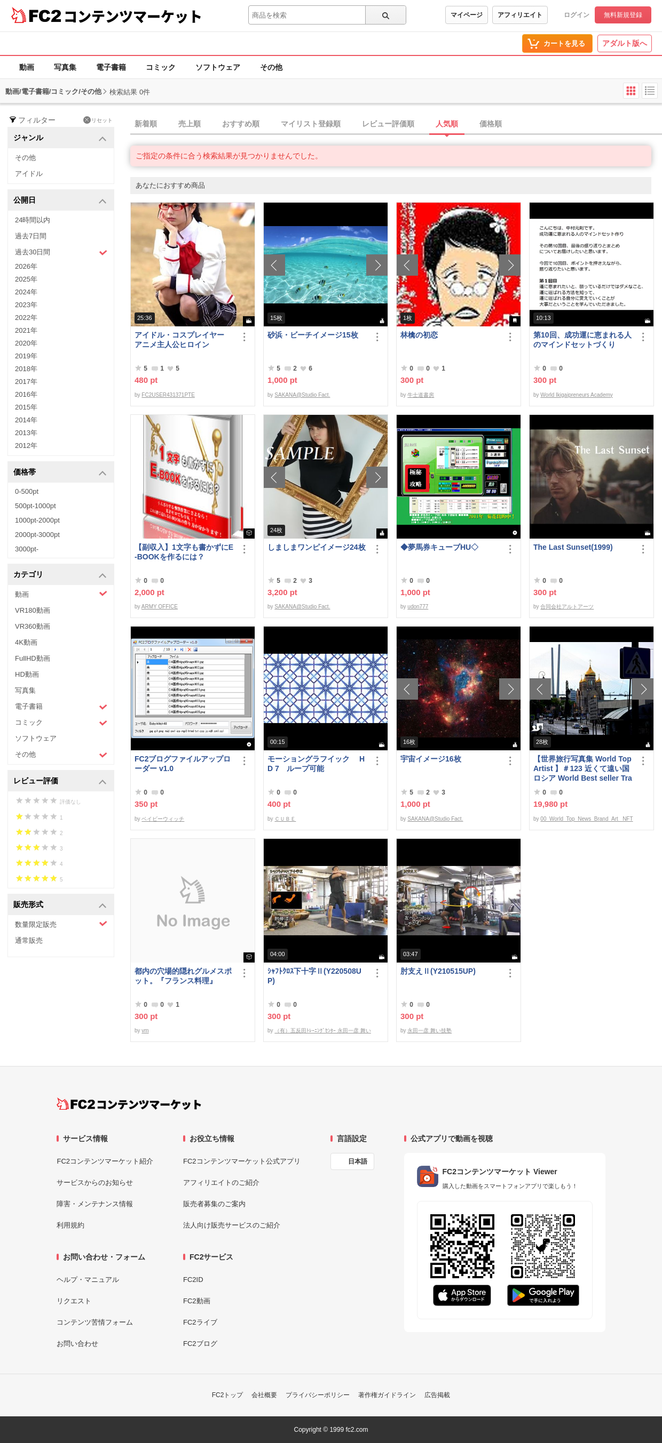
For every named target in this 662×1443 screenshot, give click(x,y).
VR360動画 (32, 626)
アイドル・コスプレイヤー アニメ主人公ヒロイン (183, 340)
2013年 (26, 433)
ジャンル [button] (60, 138)
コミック (161, 67)
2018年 (26, 369)
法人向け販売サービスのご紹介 (231, 1225)
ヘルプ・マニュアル (88, 1280)
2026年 (26, 266)
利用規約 (70, 1225)
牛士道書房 (420, 395)
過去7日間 (30, 236)
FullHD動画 (32, 658)
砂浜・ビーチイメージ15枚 (312, 335)
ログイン (576, 15)
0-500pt (26, 491)
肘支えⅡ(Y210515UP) (438, 971)
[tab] (396, 124)
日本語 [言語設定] (357, 1161)
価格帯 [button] (60, 473)
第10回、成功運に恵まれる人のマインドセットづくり (582, 340)
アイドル (29, 174)
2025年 (26, 279)
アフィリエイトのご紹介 (221, 1183)
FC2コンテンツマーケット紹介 (105, 1161)
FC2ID (193, 1280)
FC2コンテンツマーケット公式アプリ (242, 1161)
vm (144, 1030)
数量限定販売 (61, 923)
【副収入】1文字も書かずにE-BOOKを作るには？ (184, 552)
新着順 (146, 123)
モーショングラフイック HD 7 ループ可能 (316, 764)
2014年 (26, 420)
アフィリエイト (520, 15)
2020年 (26, 343)
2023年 (26, 305)
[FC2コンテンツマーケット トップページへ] (129, 1103)
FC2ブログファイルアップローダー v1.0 (183, 764)
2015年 (26, 407)
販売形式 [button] (60, 905)
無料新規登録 (623, 15)
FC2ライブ (200, 1322)
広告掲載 (437, 1395)
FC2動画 (196, 1301)
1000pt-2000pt (37, 520)
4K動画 (26, 642)
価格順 (490, 123)
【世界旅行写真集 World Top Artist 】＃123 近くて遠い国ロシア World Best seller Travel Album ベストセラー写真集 (582, 769)
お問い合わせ (77, 1344)
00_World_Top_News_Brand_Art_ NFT (586, 819)
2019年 (26, 356)
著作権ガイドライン (387, 1395)
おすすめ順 (240, 123)
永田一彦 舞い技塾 (429, 1030)
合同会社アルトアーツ (567, 607)
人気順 (447, 123)
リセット (98, 120)
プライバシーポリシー (318, 1395)
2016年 (26, 394)
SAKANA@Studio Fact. (302, 395)
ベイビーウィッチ (162, 819)
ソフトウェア (217, 67)
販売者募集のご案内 (214, 1204)
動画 (26, 67)
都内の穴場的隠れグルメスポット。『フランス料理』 (183, 976)
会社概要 (264, 1395)
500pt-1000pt (35, 506)
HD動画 (27, 674)
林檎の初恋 (419, 335)
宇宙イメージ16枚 (430, 759)
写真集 (65, 67)
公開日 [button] (60, 201)
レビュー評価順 (388, 123)
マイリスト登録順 (311, 123)
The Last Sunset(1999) (573, 547)
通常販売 (29, 940)
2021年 (26, 330)
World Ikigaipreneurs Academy (576, 395)
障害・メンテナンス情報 (95, 1204)
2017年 (26, 382)
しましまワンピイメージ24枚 (316, 547)
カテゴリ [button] (60, 575)
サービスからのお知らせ (95, 1183)
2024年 (26, 292)
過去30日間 (61, 252)
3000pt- (26, 549)
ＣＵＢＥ (285, 819)
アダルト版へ (624, 43)
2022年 (26, 318)
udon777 (417, 607)
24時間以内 (32, 220)
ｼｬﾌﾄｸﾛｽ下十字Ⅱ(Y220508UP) (314, 976)
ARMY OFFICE (159, 607)
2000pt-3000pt (37, 535)
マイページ (467, 15)
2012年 (26, 446)
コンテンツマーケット (133, 16)
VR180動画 (32, 610)
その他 (271, 67)
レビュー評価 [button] (60, 781)
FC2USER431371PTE (168, 395)
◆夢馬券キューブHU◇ (443, 547)
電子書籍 (111, 67)
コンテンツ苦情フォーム (95, 1322)
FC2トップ (227, 1395)
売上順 (189, 123)
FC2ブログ (200, 1344)
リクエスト (74, 1301)
